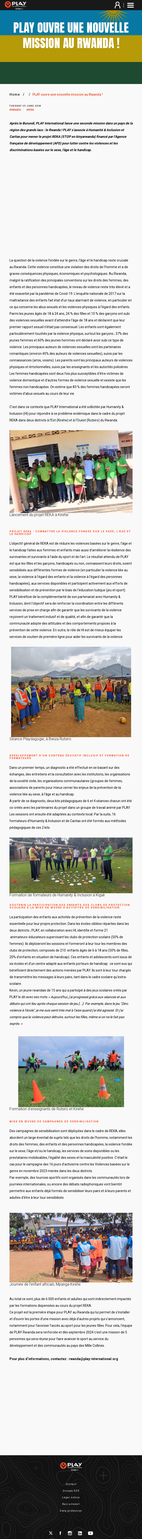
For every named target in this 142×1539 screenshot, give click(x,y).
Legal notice (71, 1497)
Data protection (71, 1510)
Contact (71, 1484)
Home (14, 94)
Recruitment (71, 1504)
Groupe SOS (71, 1491)
